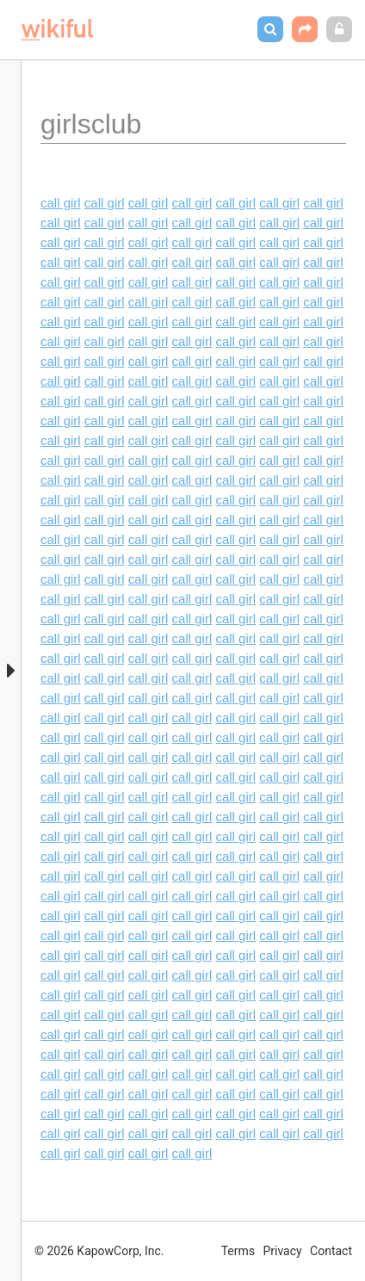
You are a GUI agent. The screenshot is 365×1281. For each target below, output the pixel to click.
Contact (331, 1251)
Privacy (282, 1251)
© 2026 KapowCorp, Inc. (99, 1251)
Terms (238, 1251)
